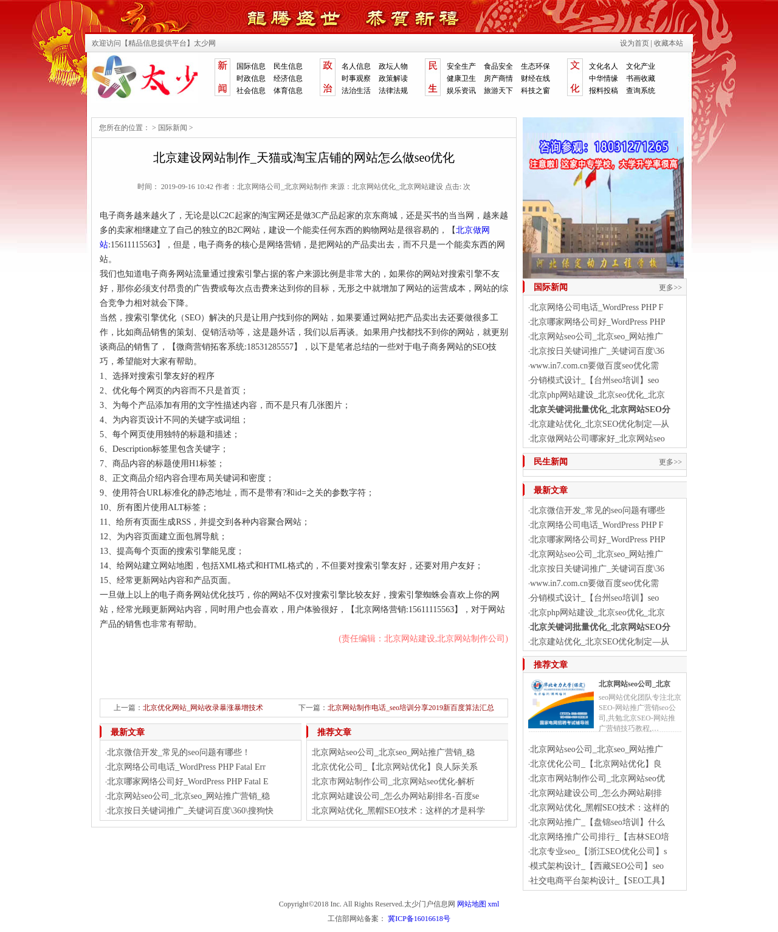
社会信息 (251, 90)
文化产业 (640, 66)
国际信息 (251, 66)
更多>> (670, 287)
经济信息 (288, 78)
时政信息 (251, 78)
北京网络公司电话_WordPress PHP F (596, 307)
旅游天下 (498, 90)
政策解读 (393, 78)
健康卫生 (461, 78)
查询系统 (640, 90)
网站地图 (471, 904)
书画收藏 (640, 78)
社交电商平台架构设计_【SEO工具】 (599, 880)
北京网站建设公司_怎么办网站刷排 (596, 793)
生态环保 (535, 66)
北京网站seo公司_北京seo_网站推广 (596, 336)
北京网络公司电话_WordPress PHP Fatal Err (186, 766)
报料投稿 (603, 90)
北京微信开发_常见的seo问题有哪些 (597, 510)
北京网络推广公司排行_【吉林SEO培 (599, 836)
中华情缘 (603, 78)
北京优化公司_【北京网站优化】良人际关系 (395, 766)
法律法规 (393, 90)
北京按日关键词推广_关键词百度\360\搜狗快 (190, 810)
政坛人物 (393, 66)
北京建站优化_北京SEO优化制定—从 (599, 424)
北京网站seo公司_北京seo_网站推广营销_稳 (188, 796)
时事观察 (356, 78)
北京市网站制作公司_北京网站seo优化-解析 (393, 781)
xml (494, 904)
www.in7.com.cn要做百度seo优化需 (594, 365)
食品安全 (498, 66)
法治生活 (356, 90)
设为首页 (634, 43)
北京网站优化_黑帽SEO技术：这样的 (599, 807)
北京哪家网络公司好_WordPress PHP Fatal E (188, 781)
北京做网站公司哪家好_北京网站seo (597, 438)
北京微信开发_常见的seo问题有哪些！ (178, 752)
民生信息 (288, 66)
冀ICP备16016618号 (419, 918)
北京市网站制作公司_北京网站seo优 (597, 778)
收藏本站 (668, 43)
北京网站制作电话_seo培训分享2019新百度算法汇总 (411, 707)
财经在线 (535, 78)
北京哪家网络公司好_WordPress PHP (598, 321)
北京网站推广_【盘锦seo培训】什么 (597, 822)
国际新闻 (172, 127)
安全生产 (461, 66)
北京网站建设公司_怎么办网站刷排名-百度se (395, 796)
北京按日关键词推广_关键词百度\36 (597, 351)
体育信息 (288, 90)
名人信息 (356, 66)
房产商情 (498, 78)
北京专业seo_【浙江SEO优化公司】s (598, 851)
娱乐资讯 (461, 90)
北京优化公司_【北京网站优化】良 (596, 763)
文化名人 (603, 66)
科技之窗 (535, 90)
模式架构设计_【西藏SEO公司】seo (597, 866)
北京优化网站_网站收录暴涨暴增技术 (203, 707)
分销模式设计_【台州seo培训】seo (594, 380)
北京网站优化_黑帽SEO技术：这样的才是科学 (398, 810)
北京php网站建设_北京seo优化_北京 (597, 394)
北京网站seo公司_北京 (634, 684)
